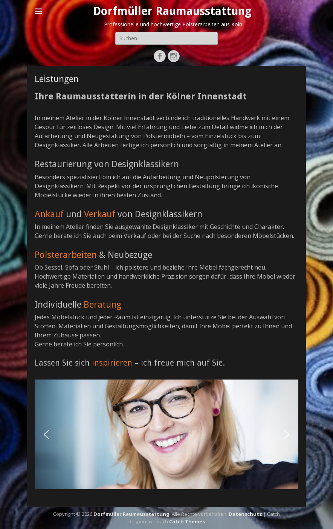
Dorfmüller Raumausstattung (172, 11)
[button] (46, 434)
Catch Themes (187, 521)
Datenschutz (245, 514)
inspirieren (112, 362)
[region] (166, 434)
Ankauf (49, 214)
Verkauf (99, 214)
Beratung (102, 304)
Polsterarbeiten (66, 255)
